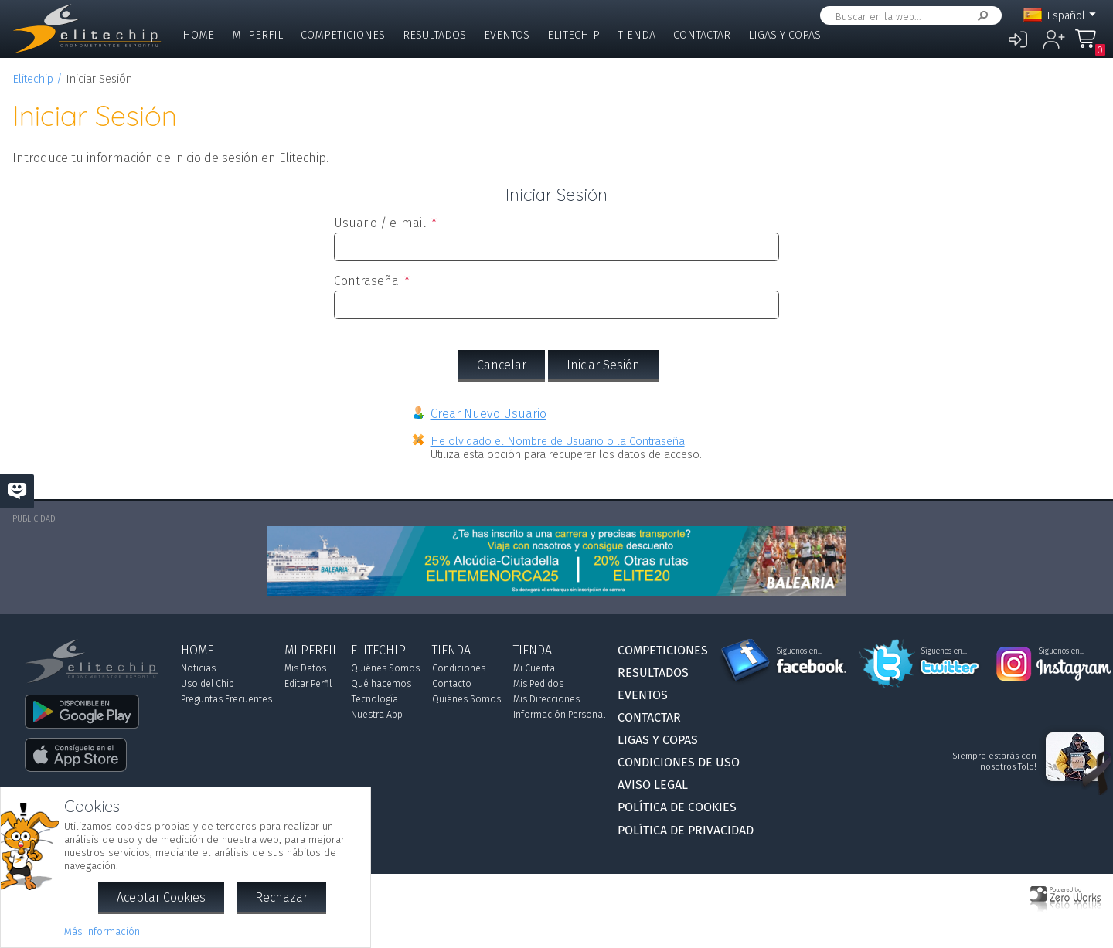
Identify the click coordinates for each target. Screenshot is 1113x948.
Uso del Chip (207, 683)
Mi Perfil (257, 35)
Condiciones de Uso (679, 762)
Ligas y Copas (784, 35)
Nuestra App (377, 714)
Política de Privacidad (686, 830)
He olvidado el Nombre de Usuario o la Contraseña (558, 441)
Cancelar (501, 365)
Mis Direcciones (546, 699)
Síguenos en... (799, 651)
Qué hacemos (381, 683)
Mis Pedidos (538, 683)
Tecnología (374, 699)
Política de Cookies (677, 807)
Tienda (636, 35)
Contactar (701, 35)
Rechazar (281, 897)
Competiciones (343, 35)
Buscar (980, 15)
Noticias (198, 668)
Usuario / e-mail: (381, 223)
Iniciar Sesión (603, 365)
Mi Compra (1089, 46)
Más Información (102, 931)
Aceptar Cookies (161, 897)
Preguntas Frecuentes (226, 699)
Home (198, 35)
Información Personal (559, 714)
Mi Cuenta (534, 668)
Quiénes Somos (385, 668)
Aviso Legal (653, 784)
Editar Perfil (308, 683)
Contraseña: (367, 281)
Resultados (434, 35)
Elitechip (573, 35)
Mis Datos (305, 668)
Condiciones (458, 668)
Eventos (506, 35)
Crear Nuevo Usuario (488, 413)
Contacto (451, 683)
